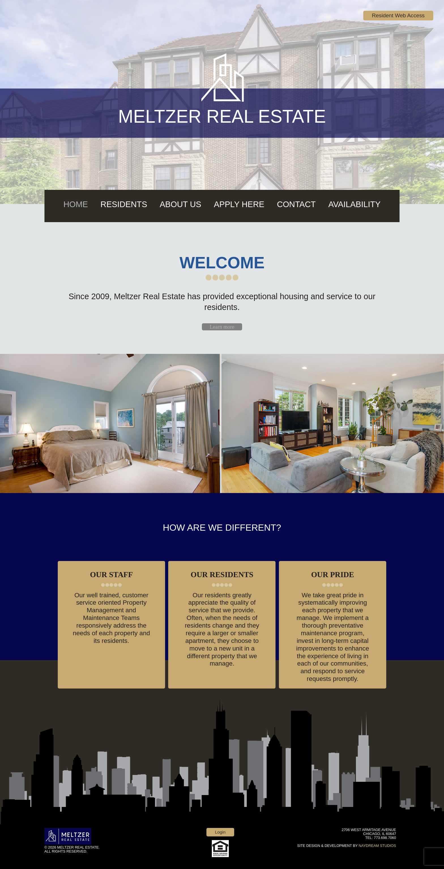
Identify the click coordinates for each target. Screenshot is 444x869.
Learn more (222, 327)
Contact (296, 204)
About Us (180, 204)
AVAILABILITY (354, 204)
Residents (124, 204)
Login (220, 832)
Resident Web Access (398, 15)
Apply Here (239, 204)
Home (75, 204)
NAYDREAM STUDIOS (377, 845)
